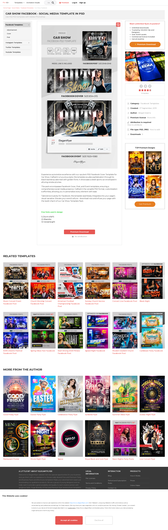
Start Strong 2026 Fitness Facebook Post (69, 352)
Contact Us (112, 488)
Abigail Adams (144, 113)
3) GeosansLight (48, 222)
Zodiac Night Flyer (147, 414)
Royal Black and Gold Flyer (96, 459)
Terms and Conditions (94, 483)
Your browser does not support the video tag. (145, 66)
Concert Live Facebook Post (124, 301)
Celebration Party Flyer (67, 414)
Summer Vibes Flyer (121, 414)
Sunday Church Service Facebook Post (95, 302)
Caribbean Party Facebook (151, 351)
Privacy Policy (91, 488)
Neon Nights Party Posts (123, 459)
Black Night (145, 301)
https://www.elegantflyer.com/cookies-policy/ (90, 508)
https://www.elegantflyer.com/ (79, 503)
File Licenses (90, 478)
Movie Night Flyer (38, 459)
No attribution (79, 236)
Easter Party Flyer (38, 414)
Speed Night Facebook (95, 351)
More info (151, 118)
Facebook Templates (14, 25)
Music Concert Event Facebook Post (12, 302)
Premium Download (79, 232)
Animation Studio (43, 3)
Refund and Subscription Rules (117, 482)
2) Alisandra (46, 219)
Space (60, 459)
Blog (109, 476)
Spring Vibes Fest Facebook (43, 351)
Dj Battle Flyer (91, 414)
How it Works (135, 476)
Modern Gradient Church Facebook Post (123, 352)
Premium (142, 3)
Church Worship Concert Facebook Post (41, 302)
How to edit (155, 130)
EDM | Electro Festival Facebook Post (12, 352)
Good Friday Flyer (10, 414)
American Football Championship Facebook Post (69, 303)
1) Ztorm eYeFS (47, 217)
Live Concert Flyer (147, 459)
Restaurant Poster (11, 459)
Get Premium (145, 204)
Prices (132, 480)
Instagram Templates (14, 43)
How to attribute (134, 125)
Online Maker (135, 485)
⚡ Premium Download (145, 44)
